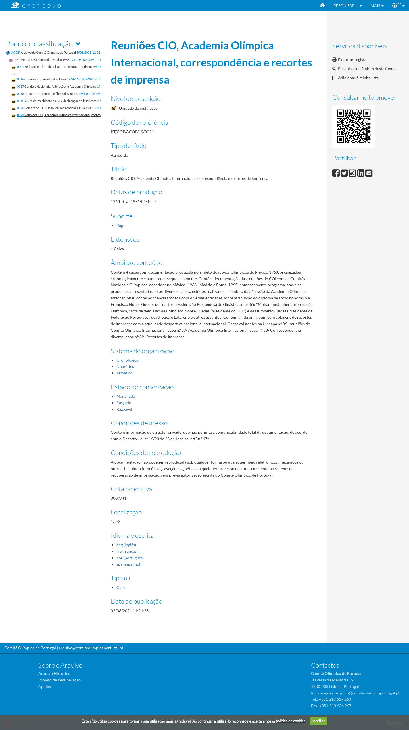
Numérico (125, 366)
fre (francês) (127, 551)
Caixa (121, 587)
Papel (121, 225)
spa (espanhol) (128, 564)
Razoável (124, 409)
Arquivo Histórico (54, 673)
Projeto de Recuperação (59, 679)
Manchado (125, 396)
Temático (124, 372)
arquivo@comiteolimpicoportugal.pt (91, 647)
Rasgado (123, 402)
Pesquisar (344, 5)
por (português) (130, 557)
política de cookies (290, 721)
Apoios (44, 686)
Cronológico (127, 360)
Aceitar (319, 721)
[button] (362, 5)
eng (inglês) (126, 544)
